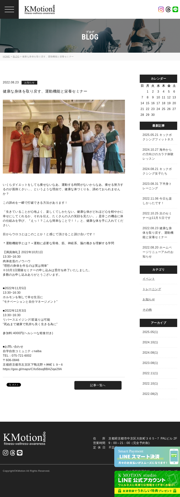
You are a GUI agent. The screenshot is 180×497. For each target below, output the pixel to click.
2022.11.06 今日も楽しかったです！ (157, 201)
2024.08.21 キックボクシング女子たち (157, 171)
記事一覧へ (98, 385)
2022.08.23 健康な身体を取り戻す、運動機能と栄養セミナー (158, 233)
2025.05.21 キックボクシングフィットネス (158, 137)
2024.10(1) (150, 342)
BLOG (16, 56)
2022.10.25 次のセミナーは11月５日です (157, 215)
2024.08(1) (150, 352)
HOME (6, 56)
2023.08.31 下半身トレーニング (157, 186)
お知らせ (149, 299)
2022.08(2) (150, 393)
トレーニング (152, 289)
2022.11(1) (150, 373)
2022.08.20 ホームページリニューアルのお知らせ (158, 252)
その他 (147, 309)
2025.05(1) (150, 332)
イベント (149, 278)
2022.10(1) (150, 383)
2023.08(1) (150, 363)
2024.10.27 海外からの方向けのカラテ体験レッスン (158, 154)
